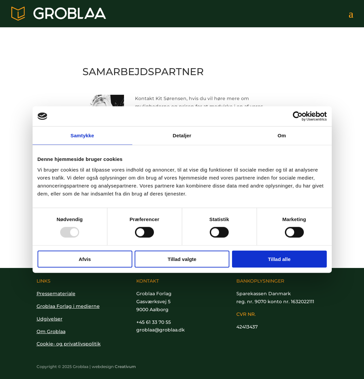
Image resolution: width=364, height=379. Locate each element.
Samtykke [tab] (82, 135)
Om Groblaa (51, 331)
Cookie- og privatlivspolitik (69, 344)
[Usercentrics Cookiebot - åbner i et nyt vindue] (298, 116)
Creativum (125, 366)
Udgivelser (49, 319)
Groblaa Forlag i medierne (68, 306)
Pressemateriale (56, 294)
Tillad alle (279, 259)
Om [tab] (282, 135)
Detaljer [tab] (182, 135)
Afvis (85, 259)
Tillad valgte (182, 259)
